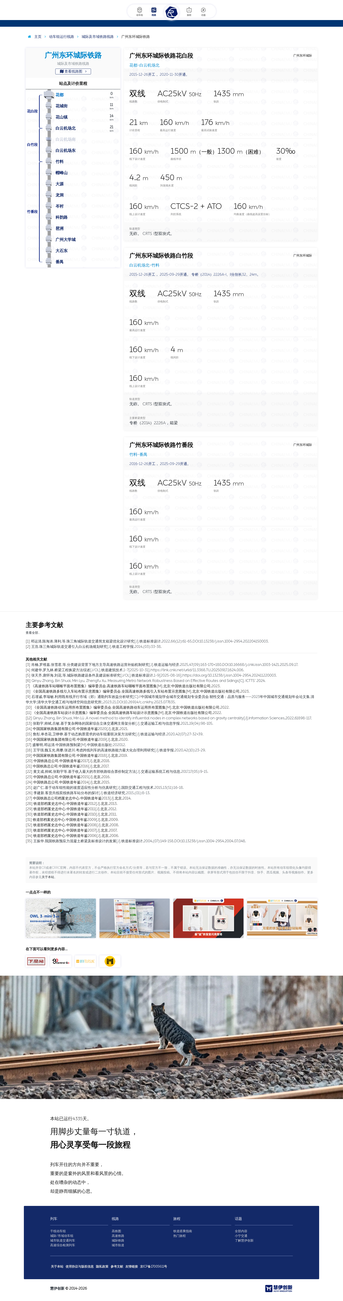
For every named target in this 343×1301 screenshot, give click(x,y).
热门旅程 (179, 1236)
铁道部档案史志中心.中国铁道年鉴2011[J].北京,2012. (75, 809)
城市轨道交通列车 (62, 1240)
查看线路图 (73, 71)
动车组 (139, 11)
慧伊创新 (57, 1288)
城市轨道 (118, 1245)
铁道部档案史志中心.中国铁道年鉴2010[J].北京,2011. (75, 814)
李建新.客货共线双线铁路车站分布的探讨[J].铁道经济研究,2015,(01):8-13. (91, 793)
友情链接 (131, 1266)
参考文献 (117, 1266)
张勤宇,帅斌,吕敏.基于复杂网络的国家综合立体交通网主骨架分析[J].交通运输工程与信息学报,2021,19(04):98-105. (123, 723)
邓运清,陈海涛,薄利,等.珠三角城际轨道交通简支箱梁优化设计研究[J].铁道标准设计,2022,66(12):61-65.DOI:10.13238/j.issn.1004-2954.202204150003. (150, 641)
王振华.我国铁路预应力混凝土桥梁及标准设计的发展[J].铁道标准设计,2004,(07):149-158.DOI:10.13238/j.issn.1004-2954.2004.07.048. (139, 841)
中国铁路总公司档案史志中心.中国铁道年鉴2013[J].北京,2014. (82, 798)
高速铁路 (118, 1236)
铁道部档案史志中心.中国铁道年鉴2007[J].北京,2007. (75, 830)
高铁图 (116, 1231)
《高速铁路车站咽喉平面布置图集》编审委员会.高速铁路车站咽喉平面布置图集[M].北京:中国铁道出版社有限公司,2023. (126, 686)
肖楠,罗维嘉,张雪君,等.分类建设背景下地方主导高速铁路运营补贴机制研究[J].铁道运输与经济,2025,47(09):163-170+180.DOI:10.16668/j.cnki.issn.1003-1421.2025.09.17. (164, 665)
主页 (33, 37)
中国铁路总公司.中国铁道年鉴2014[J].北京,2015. (71, 782)
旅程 (189, 11)
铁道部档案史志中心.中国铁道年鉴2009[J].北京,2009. (76, 820)
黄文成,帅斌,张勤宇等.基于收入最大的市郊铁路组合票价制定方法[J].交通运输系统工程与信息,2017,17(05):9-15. (120, 771)
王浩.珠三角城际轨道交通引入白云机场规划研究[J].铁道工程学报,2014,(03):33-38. (96, 646)
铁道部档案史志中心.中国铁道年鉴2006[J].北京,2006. (76, 836)
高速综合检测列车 (62, 1245)
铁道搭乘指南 (182, 1231)
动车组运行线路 (58, 37)
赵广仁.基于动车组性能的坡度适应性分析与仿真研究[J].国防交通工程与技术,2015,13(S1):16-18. (108, 787)
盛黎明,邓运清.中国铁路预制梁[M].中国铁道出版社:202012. (79, 745)
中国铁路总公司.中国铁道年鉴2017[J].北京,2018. (71, 761)
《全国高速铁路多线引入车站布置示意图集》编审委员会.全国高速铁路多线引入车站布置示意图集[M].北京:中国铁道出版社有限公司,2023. (140, 691)
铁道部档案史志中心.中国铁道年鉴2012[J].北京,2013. (75, 803)
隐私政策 (102, 1266)
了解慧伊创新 (244, 1240)
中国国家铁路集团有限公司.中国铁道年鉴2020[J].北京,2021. (80, 729)
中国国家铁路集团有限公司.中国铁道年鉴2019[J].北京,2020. (80, 739)
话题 (203, 11)
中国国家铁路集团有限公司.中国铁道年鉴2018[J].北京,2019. (80, 755)
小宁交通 (241, 1236)
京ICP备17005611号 (153, 1266)
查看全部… (33, 633)
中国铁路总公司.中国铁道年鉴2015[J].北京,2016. (71, 777)
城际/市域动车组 (61, 1236)
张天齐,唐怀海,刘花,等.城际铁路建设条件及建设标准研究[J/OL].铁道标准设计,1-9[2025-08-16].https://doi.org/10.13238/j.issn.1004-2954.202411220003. (154, 675)
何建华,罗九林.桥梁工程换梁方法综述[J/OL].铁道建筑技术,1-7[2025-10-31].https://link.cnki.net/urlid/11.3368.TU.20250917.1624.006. (137, 670)
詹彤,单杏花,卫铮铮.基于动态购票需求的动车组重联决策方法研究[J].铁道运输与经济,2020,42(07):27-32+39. (118, 734)
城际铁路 (118, 1240)
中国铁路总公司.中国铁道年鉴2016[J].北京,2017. (71, 766)
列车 (53, 1219)
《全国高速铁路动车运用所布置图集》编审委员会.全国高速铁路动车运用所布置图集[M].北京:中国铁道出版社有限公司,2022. (131, 707)
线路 (154, 11)
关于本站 (48, 877)
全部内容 (241, 1231)
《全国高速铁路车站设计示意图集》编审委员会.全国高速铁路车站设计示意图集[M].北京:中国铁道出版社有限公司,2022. (127, 713)
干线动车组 (58, 1231)
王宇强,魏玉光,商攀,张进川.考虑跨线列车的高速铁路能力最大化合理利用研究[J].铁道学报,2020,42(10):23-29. (119, 750)
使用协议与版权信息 (80, 1266)
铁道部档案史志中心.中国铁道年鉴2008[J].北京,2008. (76, 825)
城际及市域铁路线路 (94, 37)
